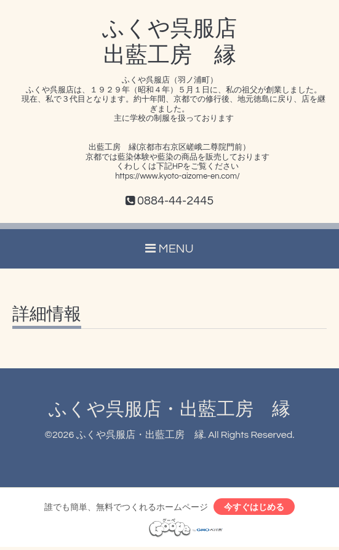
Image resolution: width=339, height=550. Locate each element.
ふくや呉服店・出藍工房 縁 (169, 409)
